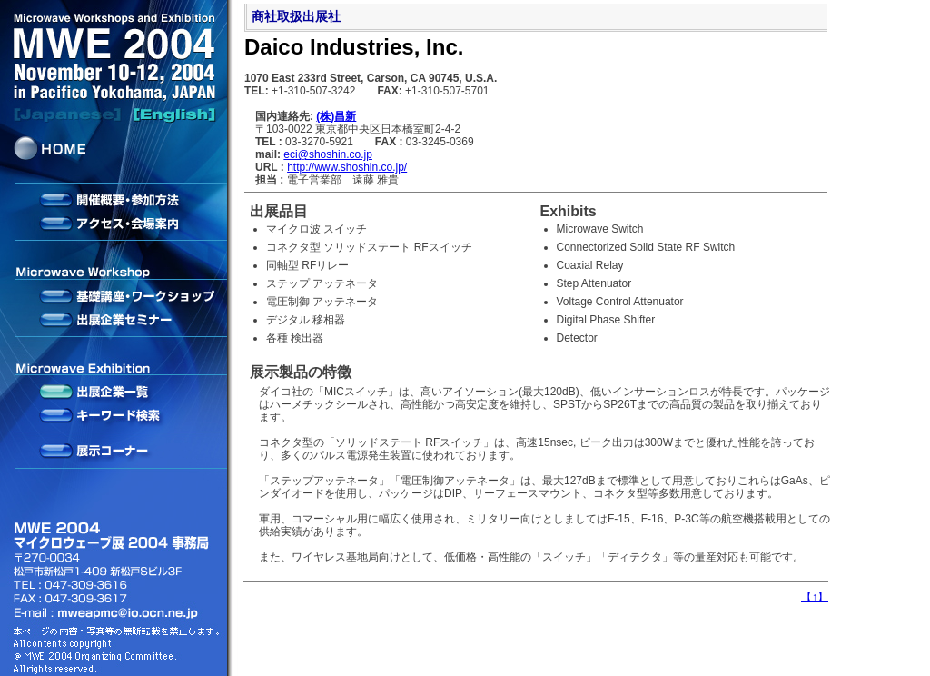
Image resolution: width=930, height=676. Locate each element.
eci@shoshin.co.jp (327, 154)
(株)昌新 (336, 116)
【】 (814, 597)
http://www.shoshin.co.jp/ (347, 167)
